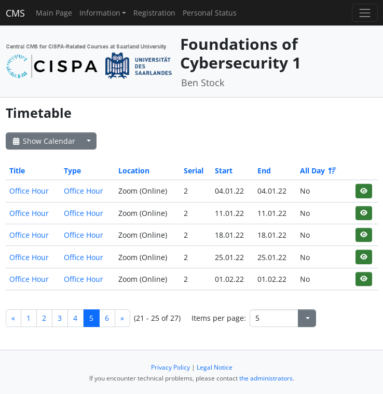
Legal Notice (214, 367)
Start (223, 170)
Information (99, 13)
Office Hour (29, 191)
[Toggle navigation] (364, 13)
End (264, 170)
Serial (193, 170)
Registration (154, 13)
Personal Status (210, 13)
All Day (317, 170)
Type (72, 170)
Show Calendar (43, 141)
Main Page (54, 13)
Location (133, 170)
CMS (15, 13)
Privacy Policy (170, 367)
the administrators (266, 378)
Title (17, 170)
